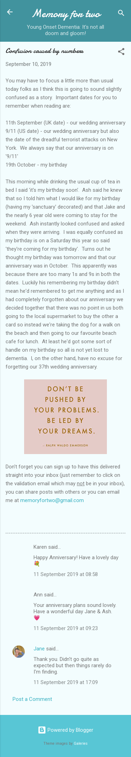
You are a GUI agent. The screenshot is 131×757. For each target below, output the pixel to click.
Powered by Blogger (65, 730)
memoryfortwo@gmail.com (52, 500)
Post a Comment (32, 699)
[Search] (121, 14)
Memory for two (65, 13)
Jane (39, 649)
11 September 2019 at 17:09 (66, 682)
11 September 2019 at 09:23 (66, 628)
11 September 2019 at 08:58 (66, 574)
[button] (121, 52)
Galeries (81, 743)
